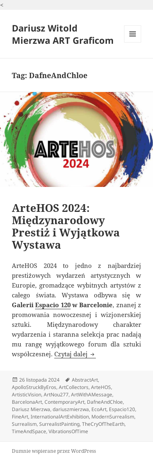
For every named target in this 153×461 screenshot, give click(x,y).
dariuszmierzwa (71, 409)
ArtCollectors (74, 387)
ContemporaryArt (64, 401)
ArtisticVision (26, 394)
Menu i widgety (132, 42)
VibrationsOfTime (68, 431)
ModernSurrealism (112, 416)
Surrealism (24, 424)
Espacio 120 (52, 305)
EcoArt (98, 409)
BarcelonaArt (27, 401)
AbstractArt (85, 379)
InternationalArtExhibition (60, 416)
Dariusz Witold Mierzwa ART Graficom (63, 34)
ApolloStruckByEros (34, 387)
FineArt (20, 416)
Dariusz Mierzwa (31, 409)
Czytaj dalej (75, 354)
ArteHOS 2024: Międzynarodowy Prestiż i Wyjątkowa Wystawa (66, 226)
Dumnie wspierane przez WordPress (54, 451)
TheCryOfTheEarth (103, 424)
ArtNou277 (56, 394)
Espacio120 (122, 409)
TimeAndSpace (29, 431)
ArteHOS (101, 387)
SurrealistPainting (59, 424)
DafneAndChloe (105, 401)
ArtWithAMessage (91, 394)
